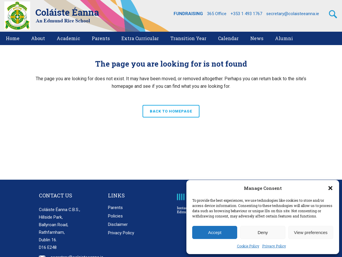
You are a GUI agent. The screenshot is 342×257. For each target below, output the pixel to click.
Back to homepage (171, 111)
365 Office (216, 13)
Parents (115, 207)
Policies (115, 216)
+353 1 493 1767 (246, 13)
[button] (330, 188)
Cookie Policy (248, 246)
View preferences (311, 232)
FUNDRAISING (188, 13)
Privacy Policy (274, 246)
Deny (263, 232)
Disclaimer (118, 224)
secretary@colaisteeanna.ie (292, 13)
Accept (215, 232)
